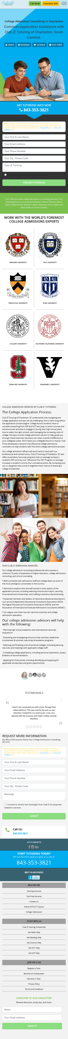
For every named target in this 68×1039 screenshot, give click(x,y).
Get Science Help (34, 942)
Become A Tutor (34, 979)
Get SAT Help (34, 953)
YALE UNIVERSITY (50, 262)
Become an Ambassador (34, 973)
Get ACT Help (34, 948)
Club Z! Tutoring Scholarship (34, 927)
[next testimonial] (61, 700)
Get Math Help (34, 932)
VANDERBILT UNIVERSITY (50, 384)
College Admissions (34, 912)
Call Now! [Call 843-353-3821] (35, 3)
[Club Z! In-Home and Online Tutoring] (8, 3)
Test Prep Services (34, 896)
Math (10, 44)
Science (39, 44)
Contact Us (34, 901)
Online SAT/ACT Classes (34, 906)
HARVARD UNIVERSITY (18, 262)
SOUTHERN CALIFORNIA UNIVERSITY (50, 344)
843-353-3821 (34, 110)
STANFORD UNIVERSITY (18, 384)
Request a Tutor (34, 968)
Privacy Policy (44, 128)
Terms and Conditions (34, 989)
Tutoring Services (34, 891)
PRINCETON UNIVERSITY (18, 303)
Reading (24, 44)
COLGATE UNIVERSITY (18, 344)
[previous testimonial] (7, 700)
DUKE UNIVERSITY (50, 303)
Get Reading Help (34, 937)
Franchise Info (50, 3)
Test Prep (55, 44)
